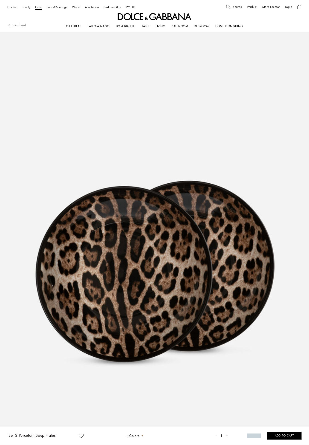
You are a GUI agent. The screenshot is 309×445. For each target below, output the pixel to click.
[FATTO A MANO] (99, 26)
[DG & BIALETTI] (125, 26)
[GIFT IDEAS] (73, 26)
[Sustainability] (112, 7)
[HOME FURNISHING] (229, 26)
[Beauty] (26, 7)
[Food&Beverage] (57, 7)
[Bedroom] (201, 26)
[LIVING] (160, 26)
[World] (76, 7)
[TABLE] (145, 26)
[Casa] (38, 7)
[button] (234, 6)
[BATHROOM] (180, 26)
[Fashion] (12, 7)
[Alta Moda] (92, 7)
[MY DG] (130, 7)
